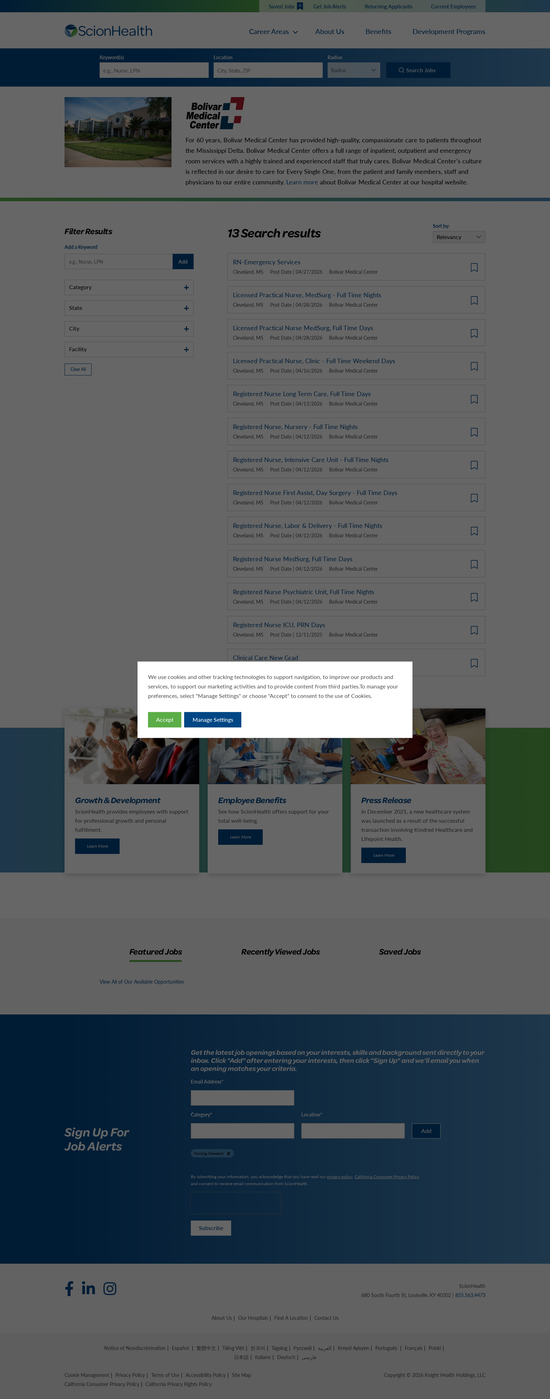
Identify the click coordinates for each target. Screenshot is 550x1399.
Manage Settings (213, 719)
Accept (165, 719)
